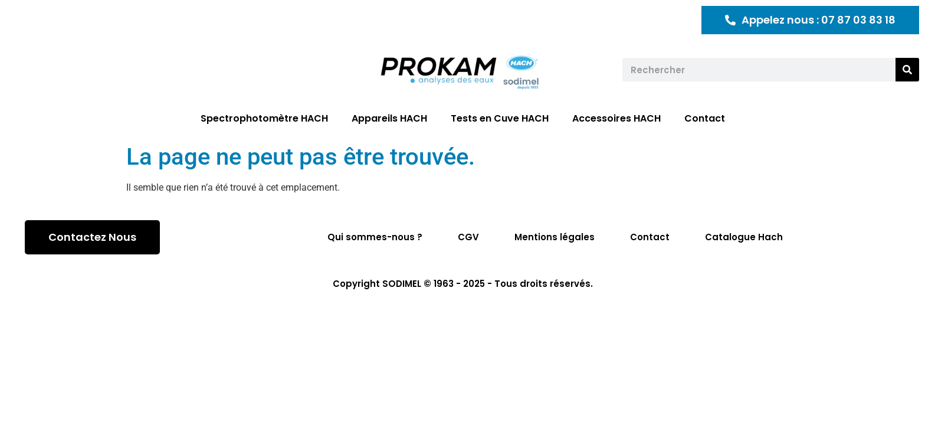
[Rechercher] (907, 69)
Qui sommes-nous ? (374, 237)
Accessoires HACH (616, 118)
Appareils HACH (389, 118)
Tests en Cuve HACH (500, 118)
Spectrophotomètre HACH (264, 118)
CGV (468, 237)
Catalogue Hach (744, 237)
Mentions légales (554, 237)
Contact (704, 118)
